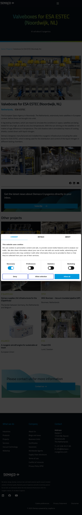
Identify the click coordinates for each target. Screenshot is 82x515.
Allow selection (41, 276)
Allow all (67, 276)
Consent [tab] (14, 237)
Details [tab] (41, 237)
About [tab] (67, 237)
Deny (15, 276)
